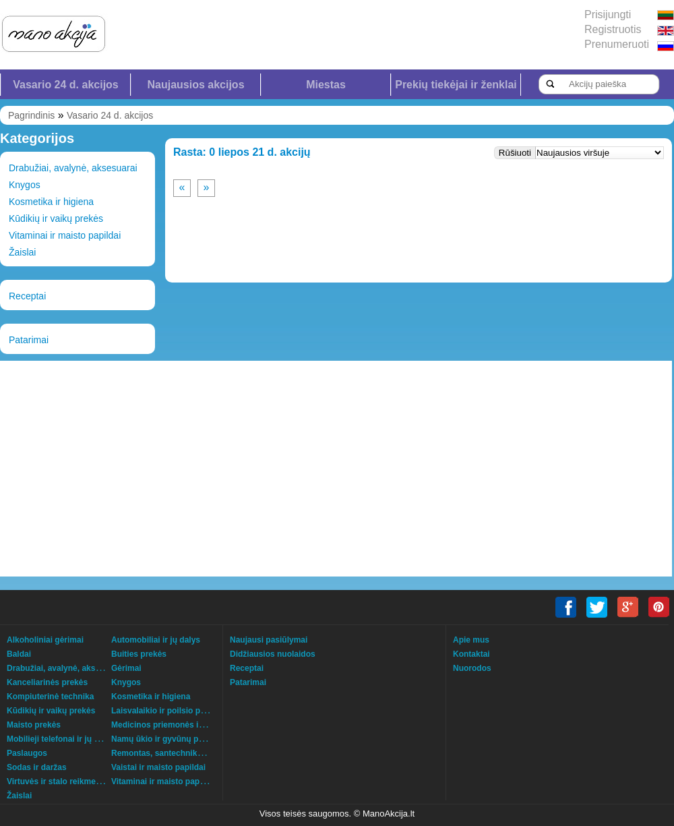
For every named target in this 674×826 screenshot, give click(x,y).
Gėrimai (126, 668)
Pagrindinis (31, 115)
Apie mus (471, 640)
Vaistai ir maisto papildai (158, 767)
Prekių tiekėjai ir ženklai (456, 84)
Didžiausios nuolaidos (272, 654)
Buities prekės (138, 654)
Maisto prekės (34, 725)
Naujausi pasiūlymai (268, 640)
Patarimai (29, 339)
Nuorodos (472, 668)
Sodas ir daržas (37, 767)
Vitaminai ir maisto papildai (65, 235)
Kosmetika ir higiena (51, 201)
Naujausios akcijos (195, 84)
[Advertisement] (214, 468)
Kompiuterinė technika (50, 696)
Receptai (27, 296)
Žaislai (22, 252)
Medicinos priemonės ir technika (174, 725)
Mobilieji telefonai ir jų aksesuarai (71, 739)
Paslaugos (27, 753)
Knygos (24, 184)
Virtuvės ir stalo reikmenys (58, 781)
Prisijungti (607, 14)
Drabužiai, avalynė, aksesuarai (73, 168)
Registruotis (612, 29)
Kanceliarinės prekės (47, 682)
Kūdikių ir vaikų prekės (56, 218)
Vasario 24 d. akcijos (66, 84)
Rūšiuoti (515, 153)
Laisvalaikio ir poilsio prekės (166, 710)
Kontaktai (471, 654)
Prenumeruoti (616, 44)
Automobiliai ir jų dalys (155, 640)
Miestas (326, 84)
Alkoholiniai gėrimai (45, 640)
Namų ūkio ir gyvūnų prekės (165, 739)
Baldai (19, 654)
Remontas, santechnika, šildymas (176, 753)
